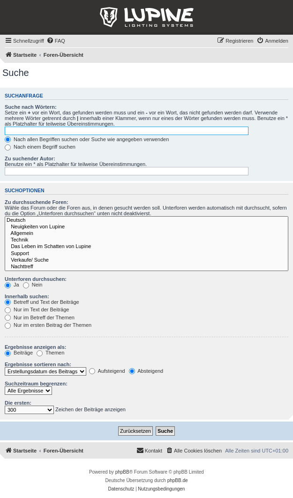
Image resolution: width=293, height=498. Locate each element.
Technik (146, 240)
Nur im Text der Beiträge (37, 309)
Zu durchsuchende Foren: (36, 202)
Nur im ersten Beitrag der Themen (48, 325)
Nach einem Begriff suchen (40, 147)
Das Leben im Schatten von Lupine (146, 246)
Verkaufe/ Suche (146, 260)
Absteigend (146, 371)
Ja (12, 284)
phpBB (122, 472)
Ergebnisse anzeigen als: (35, 347)
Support (146, 253)
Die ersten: (18, 403)
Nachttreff (146, 267)
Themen (50, 352)
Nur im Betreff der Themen (40, 317)
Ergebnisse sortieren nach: (38, 364)
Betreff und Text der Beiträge (42, 302)
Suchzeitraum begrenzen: (36, 383)
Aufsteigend (107, 371)
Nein (33, 284)
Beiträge (19, 352)
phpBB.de (177, 480)
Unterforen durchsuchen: (36, 279)
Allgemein (146, 233)
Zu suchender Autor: (30, 158)
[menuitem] (55, 40)
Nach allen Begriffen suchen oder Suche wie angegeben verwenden (87, 139)
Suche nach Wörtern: (31, 107)
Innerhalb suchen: (27, 296)
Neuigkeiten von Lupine (146, 227)
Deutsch (146, 220)
